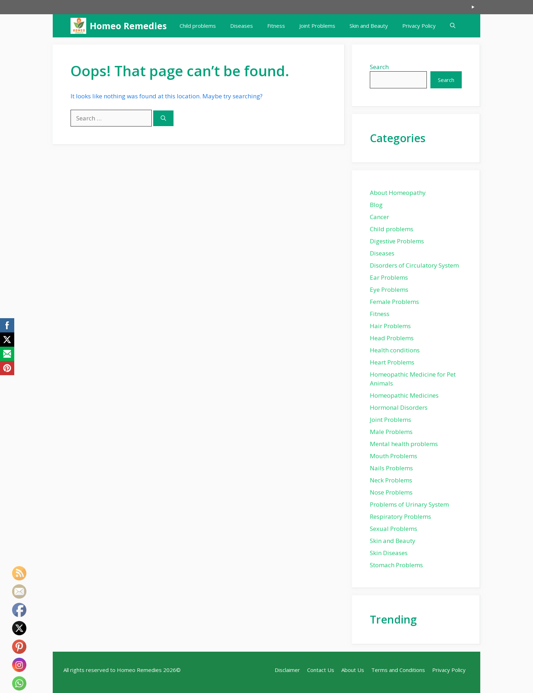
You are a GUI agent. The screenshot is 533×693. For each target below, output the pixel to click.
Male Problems (391, 432)
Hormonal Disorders (399, 407)
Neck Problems (391, 480)
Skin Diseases (389, 553)
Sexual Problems (393, 528)
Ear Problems (389, 277)
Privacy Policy (419, 25)
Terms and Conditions (398, 669)
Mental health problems (404, 444)
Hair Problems (390, 326)
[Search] (163, 118)
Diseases (241, 25)
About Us (352, 669)
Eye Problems (389, 289)
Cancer (379, 217)
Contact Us (320, 669)
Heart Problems (392, 362)
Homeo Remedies (128, 26)
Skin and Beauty (369, 25)
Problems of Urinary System (409, 504)
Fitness (276, 25)
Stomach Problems (396, 565)
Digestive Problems (397, 241)
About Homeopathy (398, 192)
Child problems (198, 25)
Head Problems (392, 338)
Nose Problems (391, 492)
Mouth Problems (393, 456)
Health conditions (395, 350)
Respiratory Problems (400, 516)
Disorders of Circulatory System (414, 265)
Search (379, 67)
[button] (452, 25)
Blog (376, 205)
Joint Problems (317, 25)
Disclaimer (287, 669)
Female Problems (394, 302)
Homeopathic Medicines (404, 395)
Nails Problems (391, 468)
